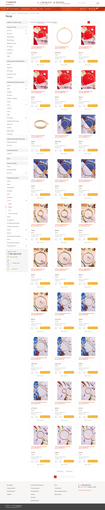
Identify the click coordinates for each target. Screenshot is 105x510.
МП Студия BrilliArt (11, 169)
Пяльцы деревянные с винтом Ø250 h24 (62, 269)
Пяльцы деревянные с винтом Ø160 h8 (38, 47)
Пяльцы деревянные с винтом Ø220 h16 (86, 136)
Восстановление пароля (61, 491)
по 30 (54, 22)
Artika (8, 88)
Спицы (8, 216)
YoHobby (9, 92)
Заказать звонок (44, 4)
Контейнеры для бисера (13, 223)
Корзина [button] (93, 9)
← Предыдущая (59, 471)
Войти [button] (83, 9)
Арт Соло (9, 30)
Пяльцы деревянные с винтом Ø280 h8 (62, 91)
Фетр (8, 194)
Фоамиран (9, 197)
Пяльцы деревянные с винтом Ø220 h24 (38, 269)
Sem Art (9, 85)
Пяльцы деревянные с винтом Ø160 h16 (62, 136)
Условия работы (26, 9)
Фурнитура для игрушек (13, 242)
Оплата (41, 9)
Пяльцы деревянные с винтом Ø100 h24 (38, 225)
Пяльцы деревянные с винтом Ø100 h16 (38, 136)
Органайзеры (10, 187)
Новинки (9, 494)
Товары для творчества (13, 226)
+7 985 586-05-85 (46, 2)
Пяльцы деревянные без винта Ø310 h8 (39, 402)
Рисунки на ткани (11, 27)
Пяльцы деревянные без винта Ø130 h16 (86, 402)
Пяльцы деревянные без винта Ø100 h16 (63, 402)
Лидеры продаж (11, 488)
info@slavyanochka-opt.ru (84, 490)
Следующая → (69, 471)
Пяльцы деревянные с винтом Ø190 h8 (62, 47)
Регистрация (58, 488)
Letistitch (9, 108)
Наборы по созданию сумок (14, 22)
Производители (11, 491)
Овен (8, 114)
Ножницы (9, 191)
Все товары (10, 485)
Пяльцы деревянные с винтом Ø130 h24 (62, 225)
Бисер (8, 158)
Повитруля (10, 77)
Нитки (8, 239)
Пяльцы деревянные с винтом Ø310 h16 (86, 180)
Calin (9, 210)
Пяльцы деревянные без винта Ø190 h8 (86, 314)
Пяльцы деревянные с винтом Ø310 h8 (86, 91)
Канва (8, 184)
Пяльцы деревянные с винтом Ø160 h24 (86, 225)
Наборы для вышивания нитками (15, 82)
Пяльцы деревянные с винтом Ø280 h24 (86, 269)
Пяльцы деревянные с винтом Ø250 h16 (38, 180)
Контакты (48, 9)
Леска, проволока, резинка (14, 236)
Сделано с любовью (12, 98)
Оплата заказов (35, 491)
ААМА (8, 56)
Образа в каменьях (12, 142)
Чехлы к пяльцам (12, 213)
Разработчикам (35, 500)
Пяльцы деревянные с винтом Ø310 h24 (38, 314)
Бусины (9, 229)
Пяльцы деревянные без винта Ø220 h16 (63, 447)
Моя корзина (58, 494)
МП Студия (10, 46)
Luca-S (8, 105)
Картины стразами (12, 163)
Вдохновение (10, 37)
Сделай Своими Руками (13, 121)
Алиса (8, 111)
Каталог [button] (13, 9)
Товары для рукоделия (13, 178)
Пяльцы (9, 200)
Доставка (34, 9)
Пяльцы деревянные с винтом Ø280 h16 (62, 180)
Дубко (10, 203)
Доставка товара (35, 488)
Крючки (9, 233)
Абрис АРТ (9, 67)
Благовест (9, 53)
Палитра (9, 127)
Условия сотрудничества (37, 485)
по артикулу (40, 22)
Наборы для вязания (12, 150)
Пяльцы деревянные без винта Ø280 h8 (86, 358)
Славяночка (10, 50)
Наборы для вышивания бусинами (16, 139)
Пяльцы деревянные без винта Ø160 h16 (39, 447)
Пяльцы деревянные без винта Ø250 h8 (63, 358)
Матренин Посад (11, 43)
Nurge (9, 207)
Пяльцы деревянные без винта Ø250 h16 (86, 447)
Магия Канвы (10, 40)
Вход (56, 485)
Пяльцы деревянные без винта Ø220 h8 (39, 358)
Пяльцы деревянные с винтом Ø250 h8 (38, 91)
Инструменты (10, 220)
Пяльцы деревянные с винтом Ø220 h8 (86, 47)
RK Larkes (9, 33)
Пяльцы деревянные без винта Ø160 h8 (63, 314)
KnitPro (9, 181)
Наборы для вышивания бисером (15, 61)
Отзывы (33, 494)
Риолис (9, 64)
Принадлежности (11, 246)
